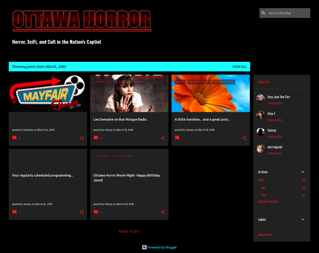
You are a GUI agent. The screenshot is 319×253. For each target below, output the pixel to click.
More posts (129, 231)
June (263, 195)
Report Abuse (265, 234)
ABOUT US (264, 82)
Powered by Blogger (159, 247)
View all (239, 67)
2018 (260, 180)
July (263, 187)
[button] (81, 138)
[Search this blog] (289, 13)
